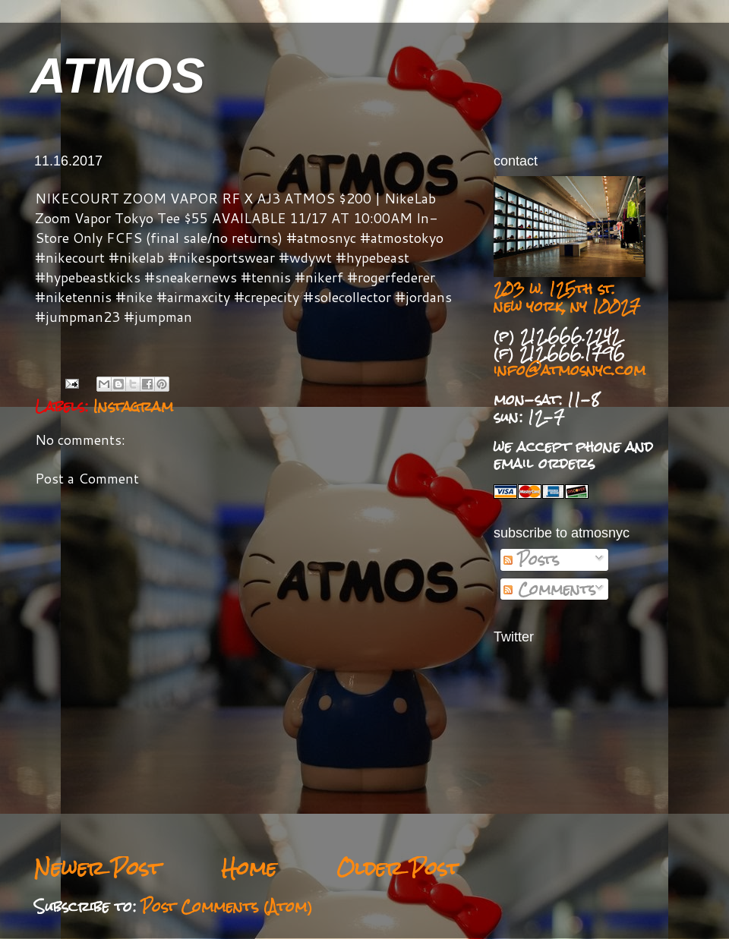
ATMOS (117, 75)
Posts (531, 559)
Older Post (397, 868)
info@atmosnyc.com (569, 369)
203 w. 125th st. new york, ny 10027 (567, 297)
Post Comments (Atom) (227, 906)
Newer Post (97, 868)
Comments (549, 589)
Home (248, 868)
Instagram (133, 406)
